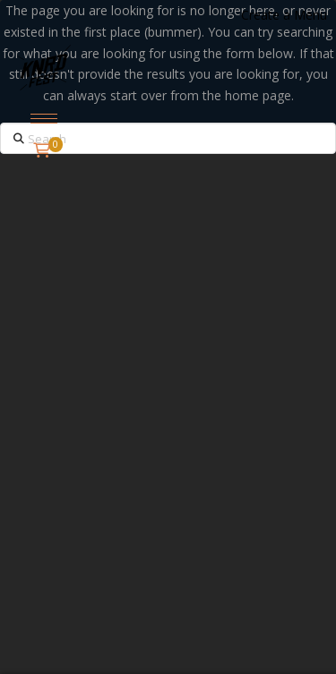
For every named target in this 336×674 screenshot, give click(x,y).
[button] (43, 118)
